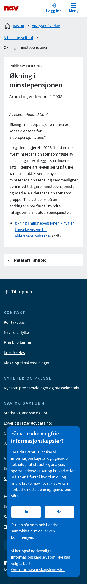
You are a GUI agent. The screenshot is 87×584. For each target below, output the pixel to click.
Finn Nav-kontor (18, 343)
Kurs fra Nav (14, 353)
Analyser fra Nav (46, 26)
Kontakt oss (14, 322)
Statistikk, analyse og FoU (26, 413)
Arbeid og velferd (18, 38)
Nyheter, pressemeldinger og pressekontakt (42, 388)
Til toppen (18, 292)
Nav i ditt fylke (16, 332)
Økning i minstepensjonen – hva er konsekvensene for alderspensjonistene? (44, 229)
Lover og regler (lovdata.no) (28, 423)
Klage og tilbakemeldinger (26, 363)
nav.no (14, 26)
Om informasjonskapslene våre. (38, 570)
